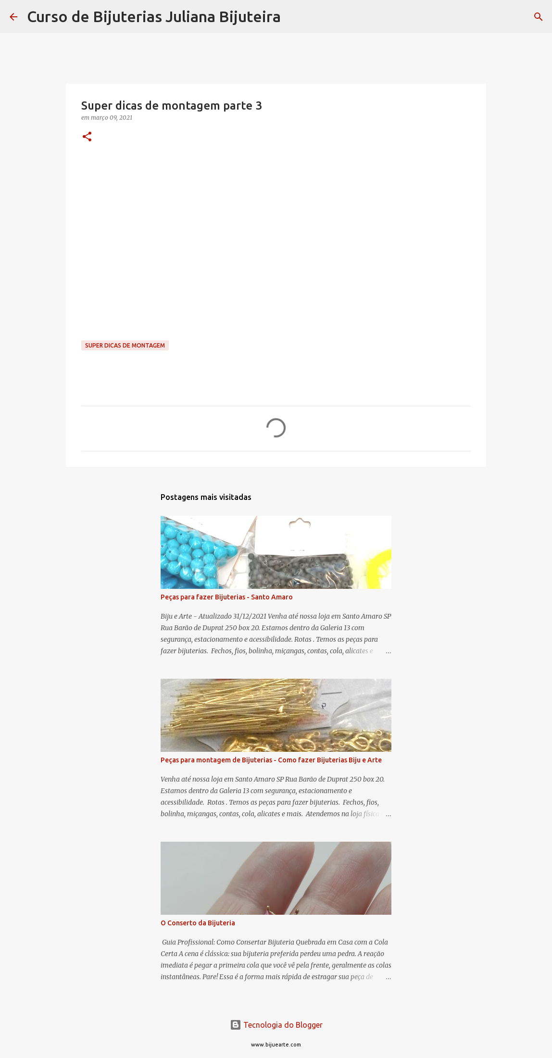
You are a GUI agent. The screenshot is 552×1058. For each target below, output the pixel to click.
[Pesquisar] (294, 16)
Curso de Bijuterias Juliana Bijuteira (154, 16)
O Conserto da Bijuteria (198, 923)
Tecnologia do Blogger (276, 1025)
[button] (87, 137)
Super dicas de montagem (125, 345)
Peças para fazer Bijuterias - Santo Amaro (227, 597)
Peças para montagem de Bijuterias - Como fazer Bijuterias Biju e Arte (271, 760)
